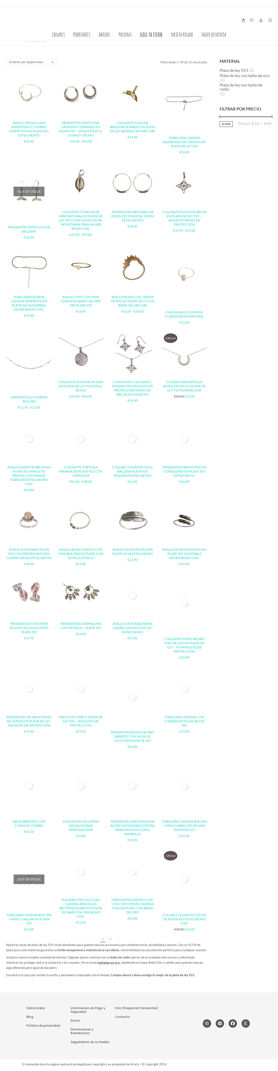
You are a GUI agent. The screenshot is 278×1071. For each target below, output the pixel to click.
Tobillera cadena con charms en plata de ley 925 (184, 617)
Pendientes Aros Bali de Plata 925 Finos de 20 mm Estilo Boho (132, 216)
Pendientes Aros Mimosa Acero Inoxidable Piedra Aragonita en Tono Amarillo (132, 651)
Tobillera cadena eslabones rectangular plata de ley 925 (184, 142)
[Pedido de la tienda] (31, 62)
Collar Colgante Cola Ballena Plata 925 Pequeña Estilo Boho (132, 429)
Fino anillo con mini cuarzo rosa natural (184, 314)
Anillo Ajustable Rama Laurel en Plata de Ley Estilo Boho (133, 543)
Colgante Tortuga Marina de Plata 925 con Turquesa (80, 429)
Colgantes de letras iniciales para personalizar (81, 649)
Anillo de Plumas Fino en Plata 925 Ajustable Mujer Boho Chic (184, 511)
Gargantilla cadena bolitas (29, 399)
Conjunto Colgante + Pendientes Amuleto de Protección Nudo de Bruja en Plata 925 (132, 388)
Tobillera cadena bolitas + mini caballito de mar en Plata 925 (184, 649)
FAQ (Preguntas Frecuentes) (136, 783)
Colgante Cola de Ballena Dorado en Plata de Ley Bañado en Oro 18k (132, 127)
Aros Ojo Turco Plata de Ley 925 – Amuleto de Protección (81, 617)
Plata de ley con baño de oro (244, 75)
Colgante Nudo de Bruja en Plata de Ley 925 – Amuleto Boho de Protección (184, 218)
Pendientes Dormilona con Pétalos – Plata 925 (80, 583)
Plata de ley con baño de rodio (241, 86)
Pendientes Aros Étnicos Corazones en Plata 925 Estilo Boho (184, 429)
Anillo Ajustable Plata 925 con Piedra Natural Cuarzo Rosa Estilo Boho (29, 511)
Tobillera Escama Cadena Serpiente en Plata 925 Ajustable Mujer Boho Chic (29, 303)
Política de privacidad (43, 800)
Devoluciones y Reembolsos (82, 806)
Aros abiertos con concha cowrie (29, 647)
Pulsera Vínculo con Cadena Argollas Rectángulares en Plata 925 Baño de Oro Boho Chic (80, 689)
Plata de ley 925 (234, 70)
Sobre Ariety (35, 783)
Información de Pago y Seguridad (88, 784)
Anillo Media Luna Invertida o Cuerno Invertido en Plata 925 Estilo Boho (29, 129)
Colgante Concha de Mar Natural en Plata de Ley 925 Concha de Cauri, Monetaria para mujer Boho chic (81, 220)
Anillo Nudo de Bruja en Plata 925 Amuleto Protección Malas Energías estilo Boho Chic (29, 433)
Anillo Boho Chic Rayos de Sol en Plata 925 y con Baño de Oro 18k (132, 301)
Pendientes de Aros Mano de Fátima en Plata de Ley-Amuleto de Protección (29, 617)
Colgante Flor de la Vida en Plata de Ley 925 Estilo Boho (81, 386)
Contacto (122, 791)
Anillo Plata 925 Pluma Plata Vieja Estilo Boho (132, 509)
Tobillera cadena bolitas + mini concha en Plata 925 (29, 685)
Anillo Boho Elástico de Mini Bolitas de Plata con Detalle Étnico (80, 511)
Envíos (75, 795)
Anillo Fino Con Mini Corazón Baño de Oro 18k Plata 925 (81, 301)
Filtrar (226, 124)
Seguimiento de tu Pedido (90, 817)
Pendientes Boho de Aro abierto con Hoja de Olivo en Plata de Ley (132, 617)
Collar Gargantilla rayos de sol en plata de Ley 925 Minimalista (184, 386)
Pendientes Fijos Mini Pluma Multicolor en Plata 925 (29, 585)
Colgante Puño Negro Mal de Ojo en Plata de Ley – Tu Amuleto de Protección (184, 545)
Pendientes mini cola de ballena (29, 229)
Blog (29, 791)
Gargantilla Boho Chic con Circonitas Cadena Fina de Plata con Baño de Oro (132, 687)
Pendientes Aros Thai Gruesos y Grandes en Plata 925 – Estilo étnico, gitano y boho (81, 129)
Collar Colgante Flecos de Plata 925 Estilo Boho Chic (184, 685)
